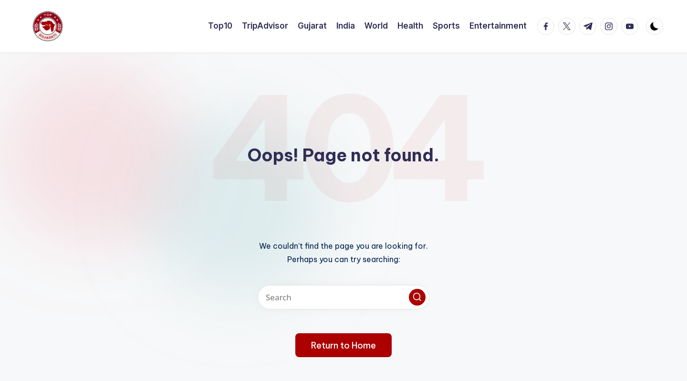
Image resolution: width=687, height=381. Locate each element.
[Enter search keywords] (343, 297)
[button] (417, 297)
